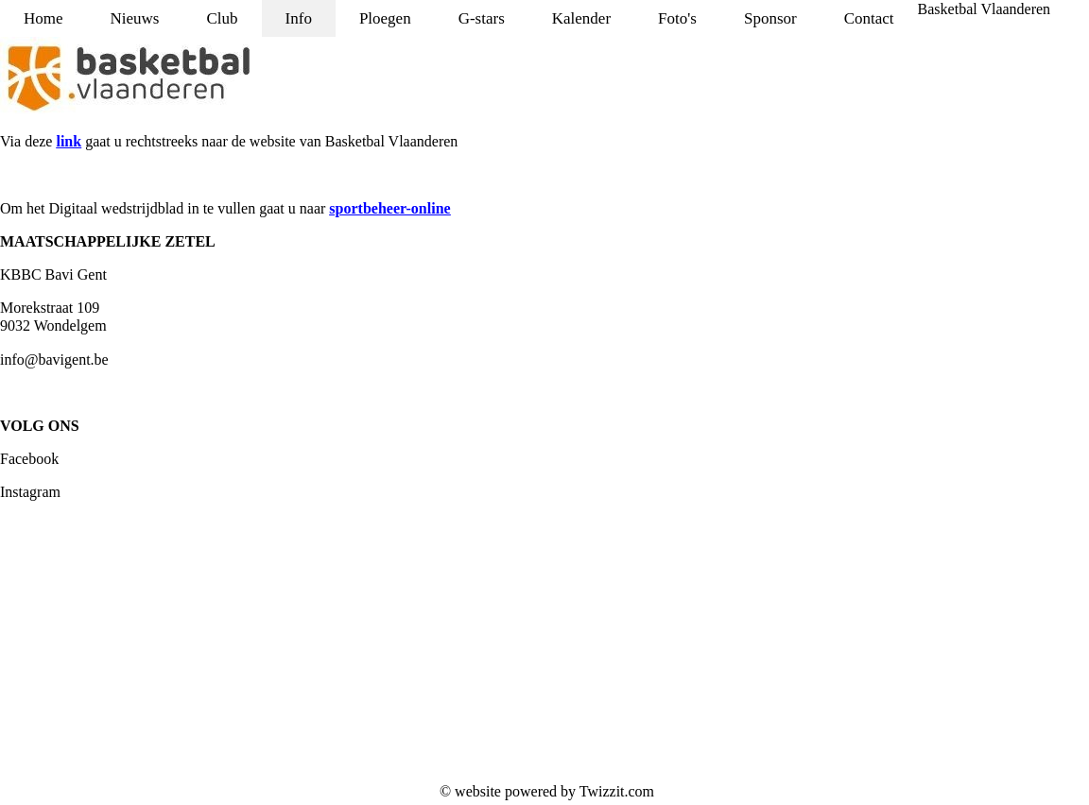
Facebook (29, 459)
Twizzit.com (616, 791)
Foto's (677, 18)
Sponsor (770, 18)
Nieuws (135, 18)
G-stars (481, 18)
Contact (869, 18)
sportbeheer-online (389, 208)
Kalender (581, 18)
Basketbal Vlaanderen (984, 9)
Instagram (30, 492)
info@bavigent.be (54, 359)
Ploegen (385, 18)
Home (43, 18)
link (68, 141)
